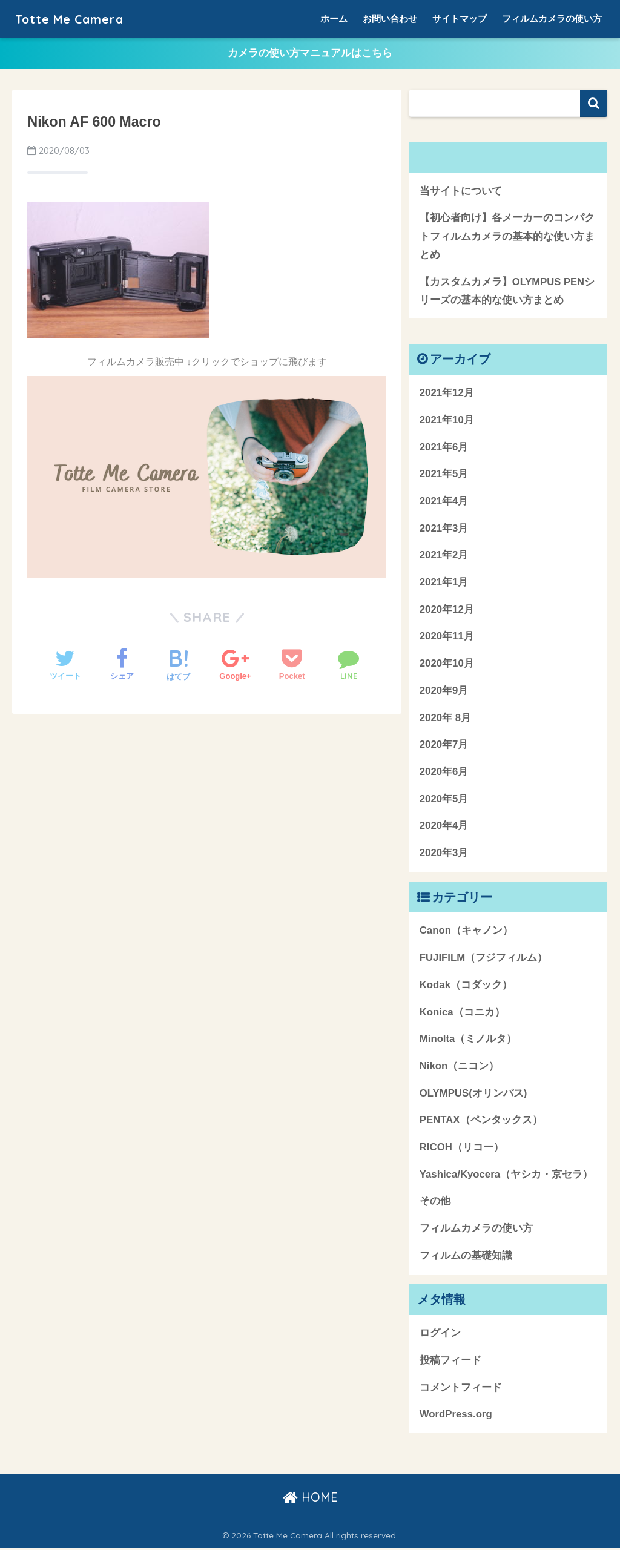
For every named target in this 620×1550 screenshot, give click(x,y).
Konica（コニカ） (462, 1013)
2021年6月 (444, 448)
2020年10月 (447, 664)
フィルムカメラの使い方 (552, 18)
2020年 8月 (445, 719)
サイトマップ (459, 18)
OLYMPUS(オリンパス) (473, 1094)
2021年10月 (447, 421)
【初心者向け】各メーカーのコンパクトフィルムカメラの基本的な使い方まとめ (507, 237)
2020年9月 (444, 692)
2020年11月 (447, 638)
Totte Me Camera (78, 18)
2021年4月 (444, 502)
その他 (435, 1203)
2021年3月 (444, 529)
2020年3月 (444, 854)
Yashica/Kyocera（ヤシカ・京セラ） (506, 1175)
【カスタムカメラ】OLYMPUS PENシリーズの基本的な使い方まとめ (508, 292)
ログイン (440, 1334)
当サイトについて (461, 191)
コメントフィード (461, 1388)
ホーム (334, 18)
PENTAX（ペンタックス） (481, 1121)
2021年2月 (444, 556)
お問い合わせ (390, 18)
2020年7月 (444, 745)
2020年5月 (444, 800)
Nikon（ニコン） (460, 1067)
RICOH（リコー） (462, 1148)
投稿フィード (450, 1361)
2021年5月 (444, 475)
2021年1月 (444, 583)
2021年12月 (447, 394)
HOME (310, 1498)
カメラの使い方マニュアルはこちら (310, 53)
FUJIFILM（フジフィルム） (483, 959)
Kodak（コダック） (466, 986)
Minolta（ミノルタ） (468, 1040)
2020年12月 (447, 610)
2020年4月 (444, 827)
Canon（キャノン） (466, 932)
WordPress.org (456, 1415)
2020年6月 (444, 773)
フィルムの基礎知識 (466, 1256)
